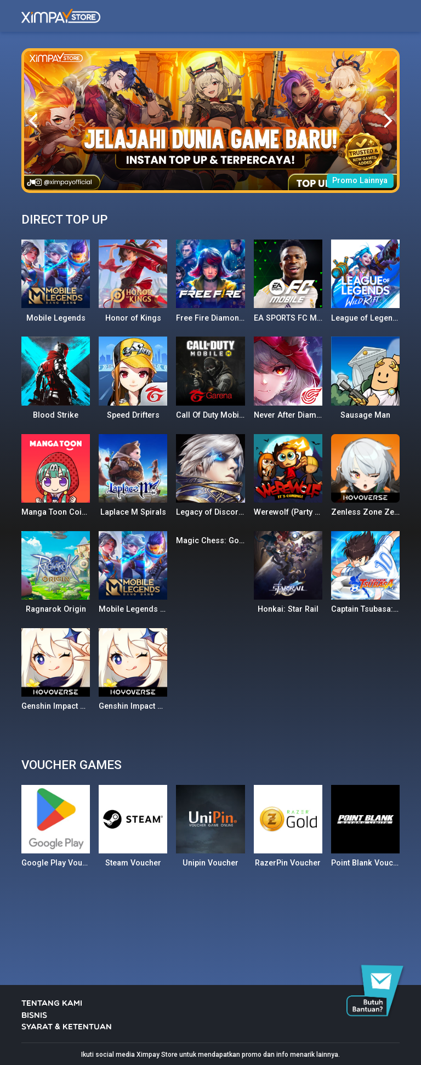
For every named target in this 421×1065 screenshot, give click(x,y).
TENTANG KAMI (51, 1004)
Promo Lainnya (360, 180)
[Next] (386, 121)
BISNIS (34, 1016)
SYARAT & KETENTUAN (66, 1027)
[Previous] (34, 121)
